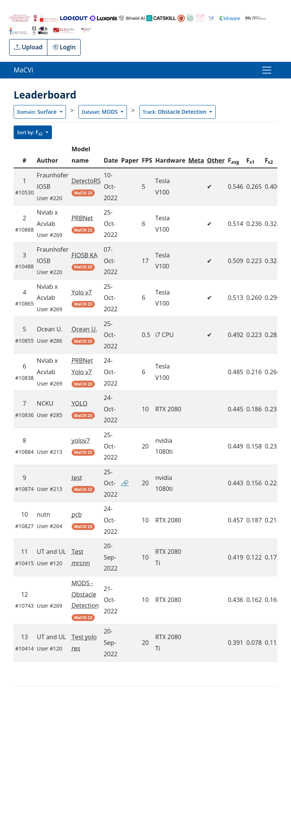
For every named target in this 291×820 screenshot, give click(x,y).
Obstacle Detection (175, 111)
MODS (100, 111)
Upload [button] (28, 47)
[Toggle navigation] (266, 70)
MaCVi (23, 69)
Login (63, 47)
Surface (37, 111)
